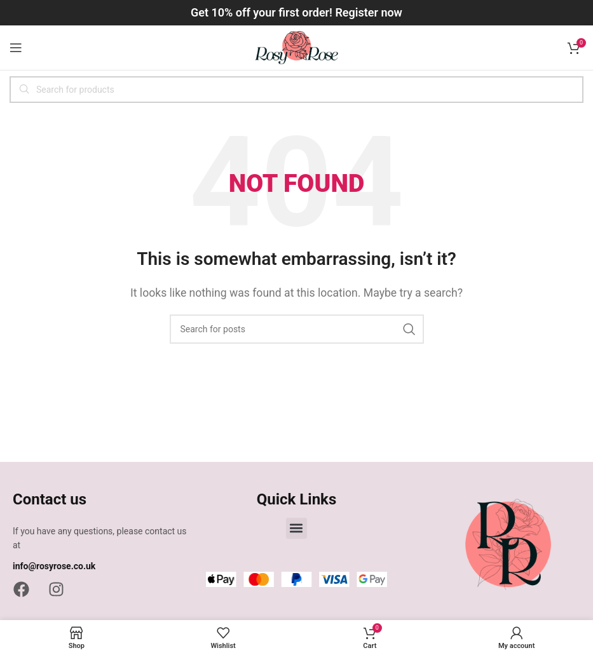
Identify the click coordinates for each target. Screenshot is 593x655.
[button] (296, 528)
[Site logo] (296, 47)
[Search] (296, 89)
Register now (368, 12)
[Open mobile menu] (16, 47)
